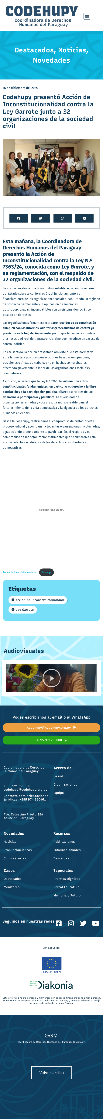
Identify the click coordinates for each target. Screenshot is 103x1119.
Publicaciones (64, 841)
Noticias (10, 841)
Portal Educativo (66, 887)
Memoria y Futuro (67, 895)
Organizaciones (65, 784)
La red (58, 776)
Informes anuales (67, 850)
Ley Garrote (25, 609)
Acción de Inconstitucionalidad (20, 572)
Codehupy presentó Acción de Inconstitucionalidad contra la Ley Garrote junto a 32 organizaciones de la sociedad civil (48, 111)
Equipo (58, 793)
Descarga (46, 572)
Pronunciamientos (18, 850)
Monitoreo (12, 887)
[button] (87, 16)
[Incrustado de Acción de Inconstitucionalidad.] (51, 510)
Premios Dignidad (67, 879)
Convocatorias (15, 858)
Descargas (61, 858)
